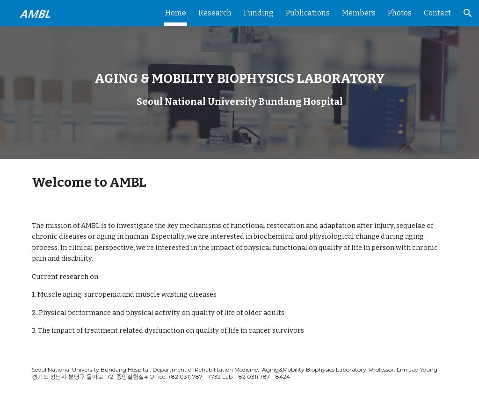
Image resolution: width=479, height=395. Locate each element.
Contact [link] (437, 12)
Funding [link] (259, 12)
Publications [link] (308, 12)
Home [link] (175, 12)
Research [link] (215, 12)
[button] (468, 13)
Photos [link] (400, 12)
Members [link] (359, 12)
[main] (239, 79)
